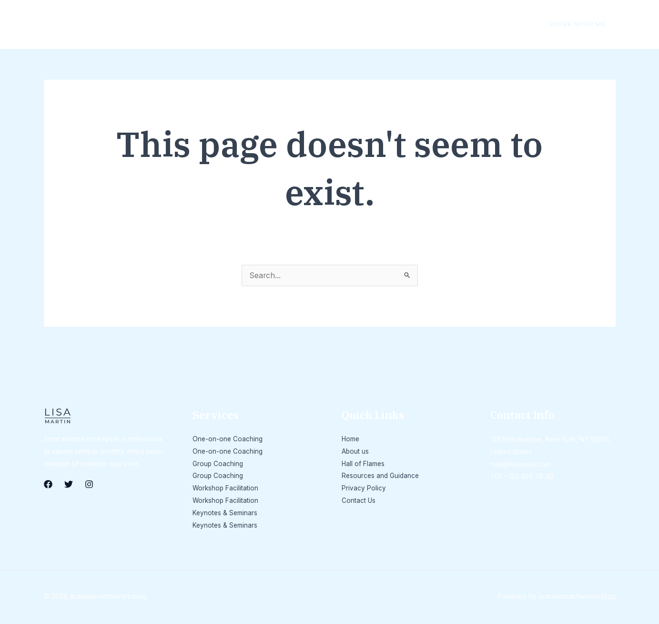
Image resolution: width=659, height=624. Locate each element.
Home (73, 24)
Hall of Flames (178, 24)
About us (118, 24)
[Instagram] (514, 25)
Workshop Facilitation (226, 489)
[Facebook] (474, 25)
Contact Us (417, 24)
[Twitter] (494, 25)
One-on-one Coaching (228, 440)
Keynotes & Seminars (226, 514)
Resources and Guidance (266, 24)
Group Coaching (218, 464)
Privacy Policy (353, 24)
